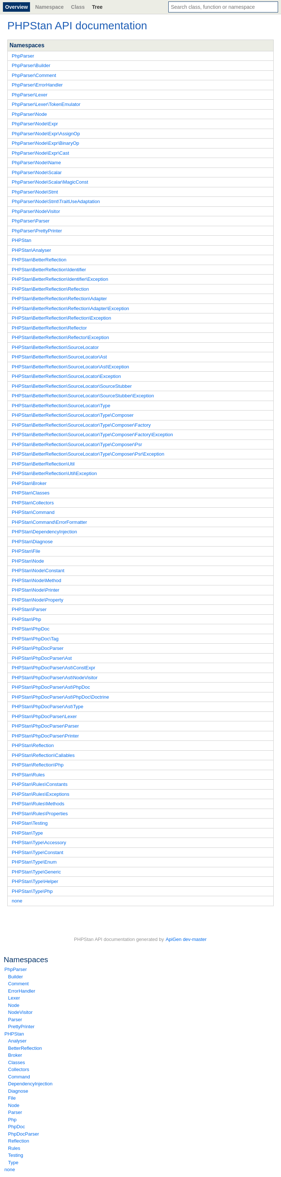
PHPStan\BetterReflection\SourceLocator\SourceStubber (72, 386)
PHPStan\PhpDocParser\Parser (45, 726)
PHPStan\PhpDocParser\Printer (45, 736)
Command (19, 1076)
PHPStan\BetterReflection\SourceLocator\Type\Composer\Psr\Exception (88, 454)
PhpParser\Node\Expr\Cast (40, 153)
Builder (15, 976)
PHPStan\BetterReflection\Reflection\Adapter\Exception (70, 308)
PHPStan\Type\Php (32, 891)
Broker (15, 1055)
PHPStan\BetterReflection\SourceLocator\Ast (59, 357)
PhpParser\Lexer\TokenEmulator (46, 104)
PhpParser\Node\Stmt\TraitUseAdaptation (56, 201)
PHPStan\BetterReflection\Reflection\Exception (61, 318)
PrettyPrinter (21, 1026)
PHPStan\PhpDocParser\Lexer (44, 716)
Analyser (17, 1041)
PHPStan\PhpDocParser (38, 648)
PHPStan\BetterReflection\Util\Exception (54, 473)
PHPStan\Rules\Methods (38, 803)
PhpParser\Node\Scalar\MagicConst (50, 182)
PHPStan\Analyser (31, 250)
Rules (14, 1148)
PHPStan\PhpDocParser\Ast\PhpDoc (51, 687)
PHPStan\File (26, 551)
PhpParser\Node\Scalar (37, 172)
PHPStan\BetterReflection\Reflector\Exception (60, 337)
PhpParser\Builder (31, 65)
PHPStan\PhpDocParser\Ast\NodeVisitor (55, 677)
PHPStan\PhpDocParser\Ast (42, 658)
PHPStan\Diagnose (32, 541)
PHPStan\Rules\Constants (39, 784)
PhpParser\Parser (30, 221)
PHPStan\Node (28, 561)
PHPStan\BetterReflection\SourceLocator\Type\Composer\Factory (81, 425)
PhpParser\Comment (34, 75)
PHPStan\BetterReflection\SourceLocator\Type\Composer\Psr (77, 444)
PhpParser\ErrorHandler (37, 85)
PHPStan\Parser (29, 609)
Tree (97, 7)
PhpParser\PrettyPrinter (37, 230)
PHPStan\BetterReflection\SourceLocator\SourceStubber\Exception (83, 395)
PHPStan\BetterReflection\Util (43, 464)
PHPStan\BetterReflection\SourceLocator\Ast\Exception (70, 366)
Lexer (14, 998)
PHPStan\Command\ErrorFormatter (49, 522)
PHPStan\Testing (30, 823)
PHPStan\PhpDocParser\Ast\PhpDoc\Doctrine (60, 697)
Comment (18, 983)
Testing (15, 1155)
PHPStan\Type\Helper (35, 881)
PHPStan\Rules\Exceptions (41, 794)
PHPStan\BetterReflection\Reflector (49, 328)
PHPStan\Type (27, 833)
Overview (16, 7)
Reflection (18, 1141)
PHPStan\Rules (28, 774)
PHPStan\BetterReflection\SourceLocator (55, 347)
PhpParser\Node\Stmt (35, 192)
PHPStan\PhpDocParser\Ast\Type (47, 706)
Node (13, 1005)
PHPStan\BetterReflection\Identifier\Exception (60, 279)
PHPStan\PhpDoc (30, 629)
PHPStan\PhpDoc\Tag (35, 638)
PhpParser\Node (29, 114)
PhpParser (15, 969)
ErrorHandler (21, 991)
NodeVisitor (20, 1012)
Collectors (18, 1069)
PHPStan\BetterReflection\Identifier (49, 269)
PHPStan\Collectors (33, 502)
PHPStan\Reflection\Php (38, 765)
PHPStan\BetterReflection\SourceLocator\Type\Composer (73, 415)
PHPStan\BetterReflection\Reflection (50, 289)
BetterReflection (25, 1048)
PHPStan (14, 1034)
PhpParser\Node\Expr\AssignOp (46, 133)
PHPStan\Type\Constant (37, 852)
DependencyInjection (30, 1083)
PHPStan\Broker (29, 483)
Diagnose (18, 1091)
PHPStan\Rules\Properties (40, 813)
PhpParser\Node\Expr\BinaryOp (45, 143)
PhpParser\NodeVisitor (36, 211)
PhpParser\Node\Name (36, 162)
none (9, 1169)
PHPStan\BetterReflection (39, 259)
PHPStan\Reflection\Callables (43, 755)
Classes (16, 1062)
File (12, 1098)
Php (12, 1119)
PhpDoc (16, 1126)
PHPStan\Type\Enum (34, 862)
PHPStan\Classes (30, 493)
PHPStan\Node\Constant (38, 570)
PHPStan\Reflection (33, 745)
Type (13, 1162)
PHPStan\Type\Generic (36, 872)
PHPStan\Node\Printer (35, 590)
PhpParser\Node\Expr (35, 123)
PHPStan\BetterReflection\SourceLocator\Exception (66, 376)
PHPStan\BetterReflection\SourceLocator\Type (61, 405)
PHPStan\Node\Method (36, 580)
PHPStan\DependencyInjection (44, 531)
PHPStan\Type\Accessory (39, 842)
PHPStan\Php (26, 619)
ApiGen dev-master (186, 939)
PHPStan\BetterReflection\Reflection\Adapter (59, 298)
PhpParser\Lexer (30, 95)
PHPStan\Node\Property (37, 600)
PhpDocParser (23, 1134)
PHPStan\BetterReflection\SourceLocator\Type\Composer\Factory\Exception (92, 434)
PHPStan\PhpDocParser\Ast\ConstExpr (53, 667)
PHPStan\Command (33, 512)
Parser (15, 1019)
